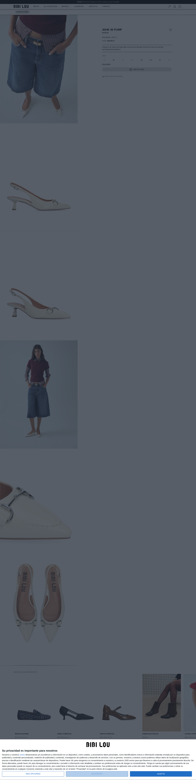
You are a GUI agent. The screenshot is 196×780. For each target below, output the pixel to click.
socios (22, 755)
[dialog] (98, 759)
